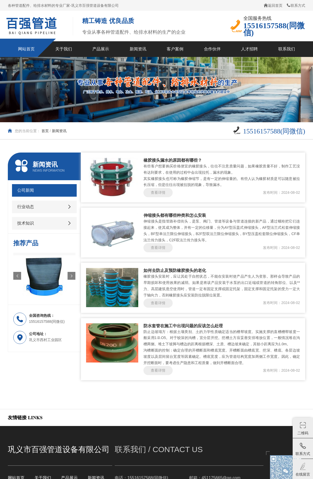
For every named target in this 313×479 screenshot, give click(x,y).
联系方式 (295, 5)
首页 (45, 131)
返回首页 (273, 5)
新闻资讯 (59, 131)
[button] (17, 276)
